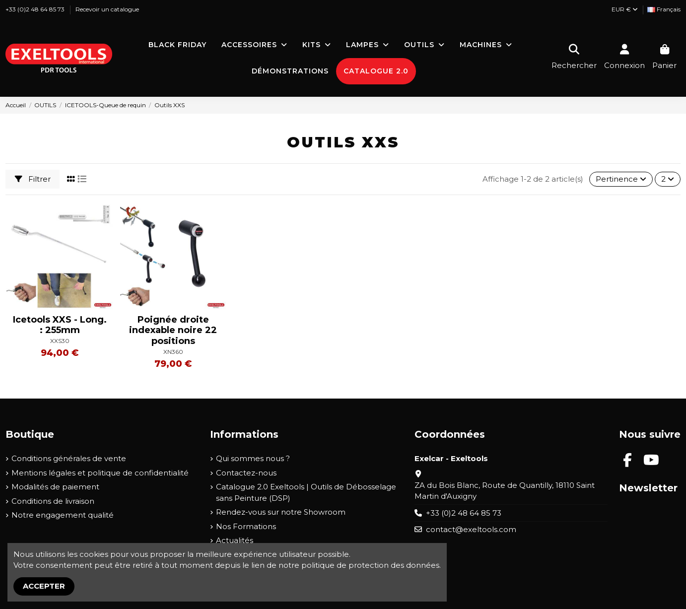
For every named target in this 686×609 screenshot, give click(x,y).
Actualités (234, 540)
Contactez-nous (246, 472)
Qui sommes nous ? (253, 458)
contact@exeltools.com (471, 529)
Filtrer (33, 179)
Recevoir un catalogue (107, 9)
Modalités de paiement (55, 486)
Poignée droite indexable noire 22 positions (173, 330)
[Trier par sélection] (621, 179)
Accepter (44, 586)
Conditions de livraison (52, 501)
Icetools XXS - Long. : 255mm (60, 325)
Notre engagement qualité (62, 515)
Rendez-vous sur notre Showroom (280, 512)
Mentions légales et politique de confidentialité (100, 472)
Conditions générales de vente (68, 458)
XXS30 (59, 340)
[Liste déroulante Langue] (664, 9)
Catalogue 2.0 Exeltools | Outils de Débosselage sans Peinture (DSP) (306, 492)
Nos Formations (246, 526)
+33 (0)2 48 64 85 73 (35, 9)
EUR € (625, 9)
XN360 (173, 351)
